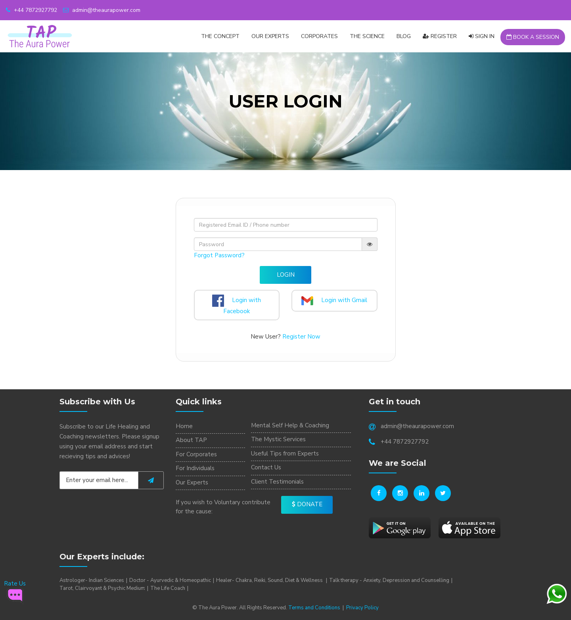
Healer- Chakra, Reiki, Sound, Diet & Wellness (270, 580)
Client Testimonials (277, 482)
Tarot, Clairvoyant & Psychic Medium (102, 588)
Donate (307, 504)
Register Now (301, 337)
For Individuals (195, 468)
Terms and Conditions (314, 607)
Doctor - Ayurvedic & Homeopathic (170, 580)
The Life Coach (167, 588)
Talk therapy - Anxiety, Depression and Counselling (389, 580)
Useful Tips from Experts (285, 453)
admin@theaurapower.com (101, 10)
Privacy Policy (362, 607)
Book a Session (532, 37)
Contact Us (266, 467)
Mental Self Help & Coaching (290, 425)
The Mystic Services (278, 439)
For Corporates (196, 454)
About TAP (191, 440)
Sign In (481, 36)
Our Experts (270, 36)
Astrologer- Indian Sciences (91, 580)
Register (440, 36)
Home (184, 426)
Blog (404, 36)
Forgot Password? (219, 255)
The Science (367, 36)
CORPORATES (319, 36)
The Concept (220, 36)
